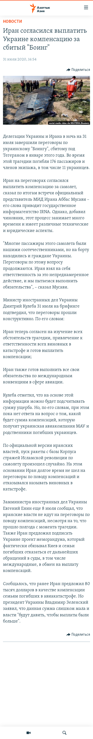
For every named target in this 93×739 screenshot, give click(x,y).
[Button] (78, 70)
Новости (12, 21)
